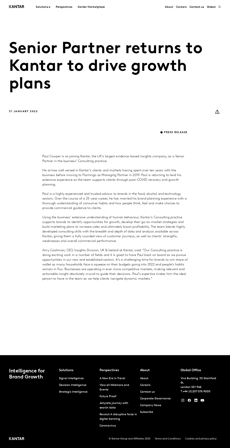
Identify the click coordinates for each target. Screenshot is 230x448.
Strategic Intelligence (73, 391)
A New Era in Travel (112, 378)
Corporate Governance (155, 398)
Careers (181, 7)
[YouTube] (196, 401)
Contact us (196, 7)
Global (211, 7)
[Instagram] (183, 401)
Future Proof (108, 396)
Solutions (42, 7)
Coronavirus (108, 425)
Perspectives (64, 7)
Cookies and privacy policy (201, 438)
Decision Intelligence (72, 385)
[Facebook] (189, 401)
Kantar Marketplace (91, 7)
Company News (150, 405)
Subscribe (146, 412)
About (169, 7)
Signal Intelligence (71, 378)
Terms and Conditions (168, 438)
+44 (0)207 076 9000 (196, 391)
